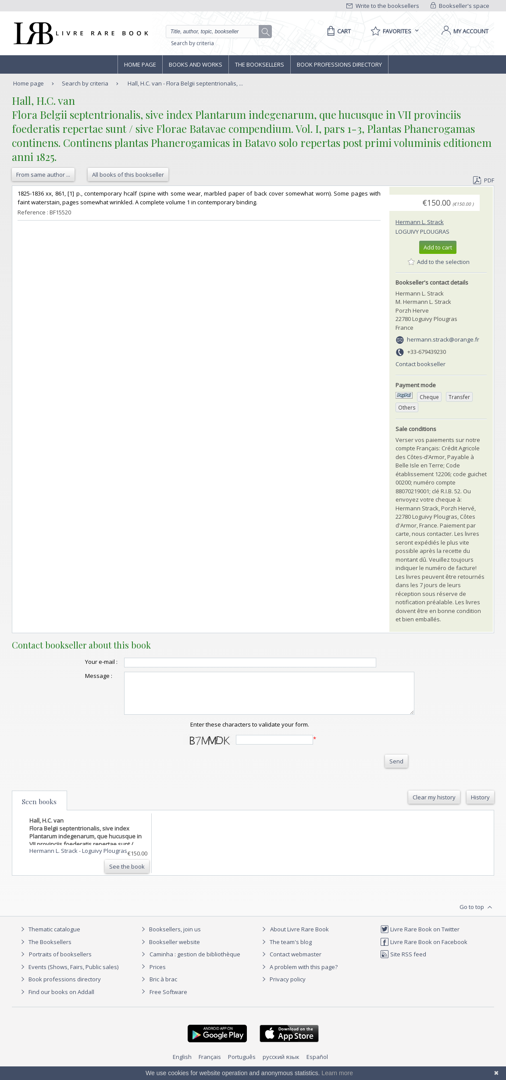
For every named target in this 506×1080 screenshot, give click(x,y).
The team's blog (286, 949)
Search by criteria (192, 43)
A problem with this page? (299, 974)
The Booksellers (259, 64)
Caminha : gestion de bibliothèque (195, 962)
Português (242, 1065)
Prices (158, 975)
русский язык (281, 1065)
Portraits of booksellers (60, 962)
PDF (484, 180)
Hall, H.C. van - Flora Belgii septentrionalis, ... (185, 83)
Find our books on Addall (56, 999)
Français (210, 1065)
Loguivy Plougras (422, 231)
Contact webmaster (290, 962)
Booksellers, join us (170, 937)
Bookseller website (169, 949)
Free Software (168, 1000)
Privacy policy (283, 987)
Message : (81, 676)
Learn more (337, 1072)
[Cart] (337, 31)
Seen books (39, 809)
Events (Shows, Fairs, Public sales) (68, 974)
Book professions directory (339, 64)
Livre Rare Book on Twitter (420, 937)
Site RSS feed (403, 962)
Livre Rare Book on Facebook (423, 949)
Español (317, 1065)
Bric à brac (163, 987)
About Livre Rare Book (299, 937)
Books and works (195, 64)
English (182, 1065)
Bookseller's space (460, 6)
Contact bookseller (420, 364)
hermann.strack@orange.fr (443, 339)
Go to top (477, 915)
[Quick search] (216, 31)
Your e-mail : (84, 662)
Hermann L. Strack (420, 222)
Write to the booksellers (382, 6)
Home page (140, 64)
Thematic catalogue (49, 937)
